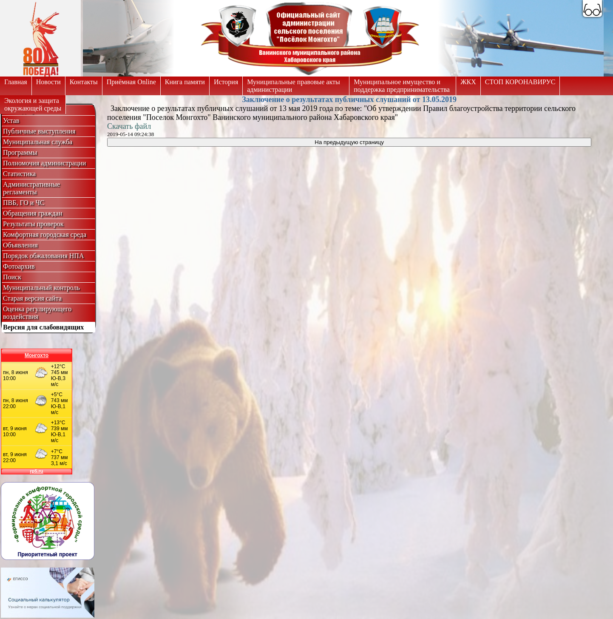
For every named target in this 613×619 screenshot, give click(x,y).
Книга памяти (185, 81)
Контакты (84, 81)
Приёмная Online (131, 81)
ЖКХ (468, 81)
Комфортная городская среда (44, 234)
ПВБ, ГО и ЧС (23, 202)
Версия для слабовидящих (43, 327)
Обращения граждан (32, 213)
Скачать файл (129, 126)
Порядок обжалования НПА (43, 255)
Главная (15, 81)
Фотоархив (18, 266)
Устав (11, 120)
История (226, 81)
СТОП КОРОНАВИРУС (520, 81)
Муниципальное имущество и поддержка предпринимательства (402, 85)
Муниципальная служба (37, 141)
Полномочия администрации (44, 163)
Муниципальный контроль (41, 287)
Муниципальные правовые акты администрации (293, 85)
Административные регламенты (31, 188)
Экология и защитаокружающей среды (32, 104)
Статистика (19, 173)
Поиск (12, 277)
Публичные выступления (39, 131)
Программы (20, 152)
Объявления (20, 245)
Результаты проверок (33, 223)
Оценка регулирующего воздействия (37, 312)
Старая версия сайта (32, 298)
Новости (48, 81)
